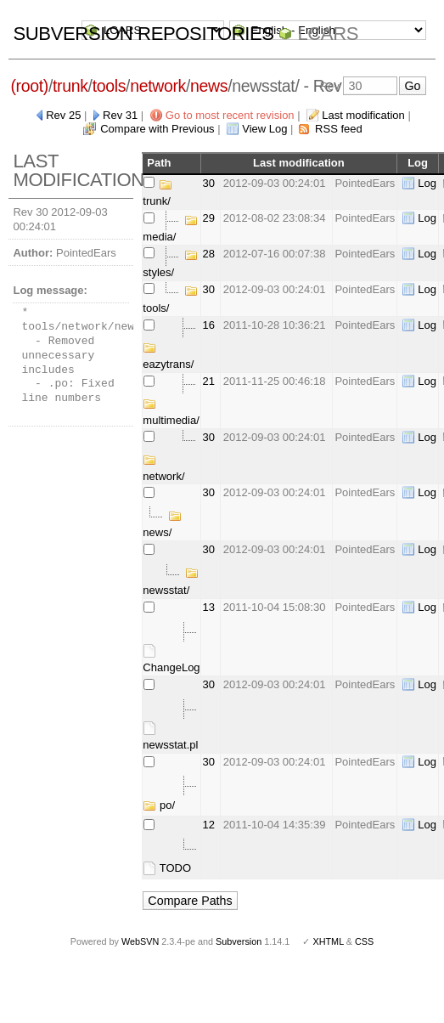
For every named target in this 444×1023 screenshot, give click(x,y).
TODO (167, 868)
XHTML (327, 941)
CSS (364, 941)
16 (209, 325)
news (209, 85)
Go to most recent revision (230, 115)
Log (427, 183)
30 (209, 183)
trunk (70, 85)
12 (209, 824)
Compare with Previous (157, 128)
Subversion (238, 941)
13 (209, 607)
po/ (159, 805)
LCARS (327, 33)
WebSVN (140, 941)
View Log (264, 128)
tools (109, 85)
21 (209, 381)
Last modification (363, 115)
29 (209, 218)
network (158, 85)
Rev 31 (120, 115)
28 (209, 253)
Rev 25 (63, 115)
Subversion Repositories (143, 33)
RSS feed (339, 128)
